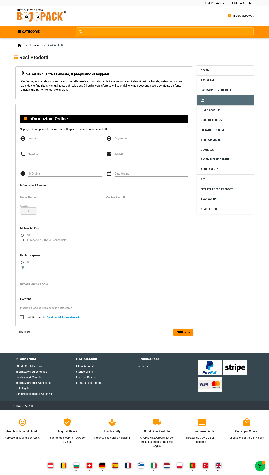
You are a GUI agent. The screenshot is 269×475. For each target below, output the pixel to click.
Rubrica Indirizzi (212, 120)
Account (35, 45)
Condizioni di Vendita (28, 377)
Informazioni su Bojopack (31, 371)
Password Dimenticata (216, 90)
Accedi (205, 70)
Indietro (24, 332)
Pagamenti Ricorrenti (215, 159)
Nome (32, 138)
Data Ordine (122, 173)
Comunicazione (215, 3)
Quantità (24, 206)
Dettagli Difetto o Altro (34, 284)
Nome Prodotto (29, 197)
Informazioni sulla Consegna (33, 382)
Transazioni (209, 199)
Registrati (208, 80)
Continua (183, 332)
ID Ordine (34, 173)
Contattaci (143, 366)
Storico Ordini (211, 139)
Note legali (22, 388)
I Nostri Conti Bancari (28, 366)
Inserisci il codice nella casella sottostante (46, 308)
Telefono (33, 154)
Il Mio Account (242, 3)
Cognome (121, 138)
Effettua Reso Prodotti (217, 189)
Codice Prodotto (116, 197)
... (205, 100)
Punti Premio (209, 169)
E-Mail (119, 154)
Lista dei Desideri (212, 130)
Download (208, 149)
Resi (203, 179)
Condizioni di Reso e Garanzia (33, 393)
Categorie (31, 32)
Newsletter (209, 209)
